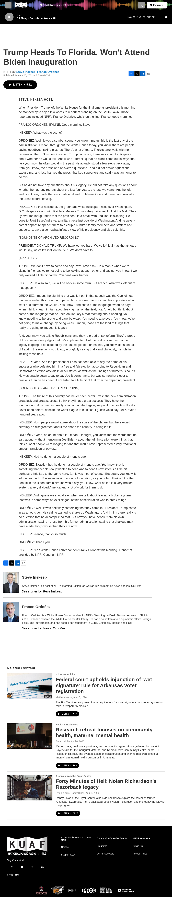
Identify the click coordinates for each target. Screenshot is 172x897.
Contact (65, 847)
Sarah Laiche (63, 741)
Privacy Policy (140, 853)
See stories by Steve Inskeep (42, 591)
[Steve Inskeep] (11, 582)
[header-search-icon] (141, 5)
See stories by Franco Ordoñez (43, 628)
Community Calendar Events (112, 838)
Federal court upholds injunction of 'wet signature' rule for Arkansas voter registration (104, 685)
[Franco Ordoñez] (11, 612)
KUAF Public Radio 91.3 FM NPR (76, 839)
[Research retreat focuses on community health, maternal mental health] (29, 736)
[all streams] (167, 17)
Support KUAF (68, 854)
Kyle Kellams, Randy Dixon (70, 793)
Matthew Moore (64, 697)
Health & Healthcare (67, 724)
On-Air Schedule (105, 853)
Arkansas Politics (66, 674)
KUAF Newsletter (142, 838)
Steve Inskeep (26, 72)
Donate (158, 5)
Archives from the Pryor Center (73, 776)
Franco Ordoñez (48, 72)
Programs (102, 846)
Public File (138, 846)
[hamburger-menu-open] (8, 5)
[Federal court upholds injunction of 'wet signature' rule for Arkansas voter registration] (29, 686)
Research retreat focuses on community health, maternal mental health (104, 732)
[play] (9, 17)
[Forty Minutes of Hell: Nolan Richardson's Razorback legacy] (29, 787)
